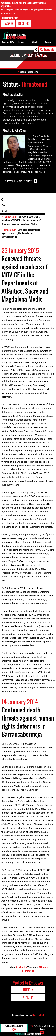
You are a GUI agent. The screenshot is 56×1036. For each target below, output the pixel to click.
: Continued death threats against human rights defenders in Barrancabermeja (21, 233)
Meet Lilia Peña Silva (18, 181)
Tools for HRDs (8, 42)
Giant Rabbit (38, 1015)
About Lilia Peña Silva (29, 71)
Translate (49, 49)
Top (3, 205)
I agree (8, 23)
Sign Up (28, 997)
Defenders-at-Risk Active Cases (42, 1028)
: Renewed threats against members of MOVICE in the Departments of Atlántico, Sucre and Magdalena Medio (21, 220)
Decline (23, 23)
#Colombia (21, 967)
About (4, 211)
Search (48, 42)
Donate (21, 42)
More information (10, 17)
